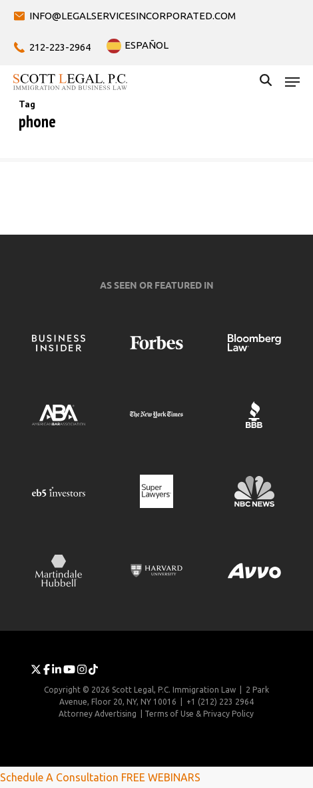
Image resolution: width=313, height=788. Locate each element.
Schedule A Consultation (59, 777)
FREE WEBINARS (160, 777)
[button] (292, 82)
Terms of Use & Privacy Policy (199, 713)
